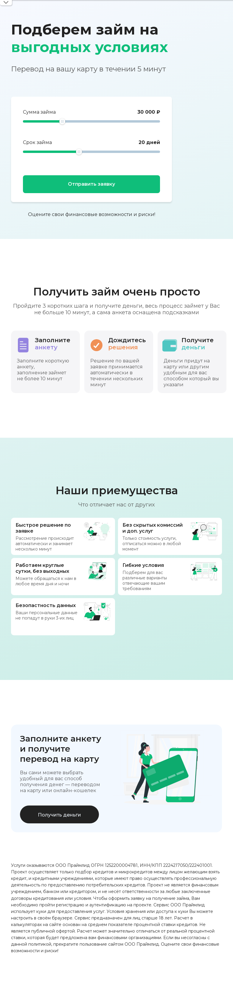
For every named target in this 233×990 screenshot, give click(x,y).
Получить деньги (59, 815)
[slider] (62, 121)
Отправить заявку (91, 184)
